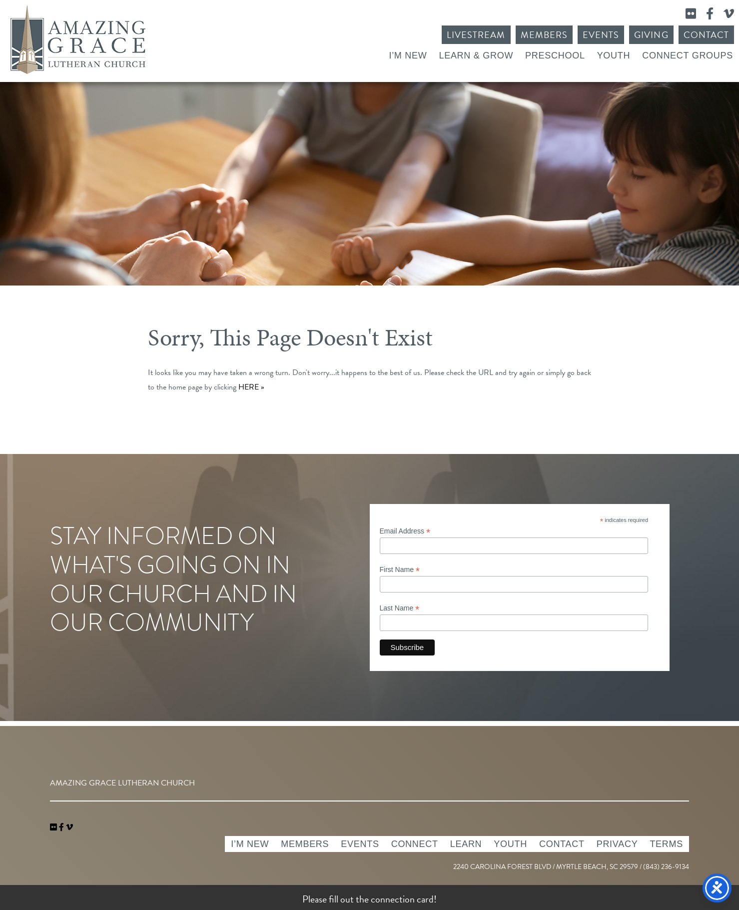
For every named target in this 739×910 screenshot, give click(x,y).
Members (544, 35)
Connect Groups (687, 55)
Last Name (400, 608)
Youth (614, 55)
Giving (651, 35)
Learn (466, 844)
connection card (402, 899)
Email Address (405, 531)
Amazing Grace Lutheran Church (78, 39)
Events (601, 35)
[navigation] (69, 828)
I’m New (408, 55)
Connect (414, 844)
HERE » (251, 387)
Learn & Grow (476, 55)
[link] (54, 828)
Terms (666, 844)
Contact (706, 35)
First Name (400, 569)
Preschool (555, 55)
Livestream (476, 35)
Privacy (617, 844)
